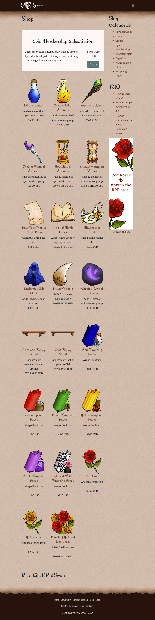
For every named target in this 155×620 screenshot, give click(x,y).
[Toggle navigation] (133, 5)
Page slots (121, 58)
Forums (76, 600)
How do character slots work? (124, 120)
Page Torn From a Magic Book (34, 229)
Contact (89, 606)
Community (66, 600)
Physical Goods (124, 31)
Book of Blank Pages (63, 229)
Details (93, 64)
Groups (119, 40)
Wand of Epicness (92, 105)
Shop (98, 600)
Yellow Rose (34, 537)
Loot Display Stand (63, 351)
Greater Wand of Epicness (34, 168)
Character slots (124, 53)
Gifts (118, 67)
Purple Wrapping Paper (33, 478)
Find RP (84, 600)
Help (92, 600)
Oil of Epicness (34, 105)
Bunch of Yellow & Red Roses (63, 539)
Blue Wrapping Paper (92, 351)
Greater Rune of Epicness (92, 290)
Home (56, 600)
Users (119, 36)
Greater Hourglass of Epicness (92, 168)
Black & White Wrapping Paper (63, 478)
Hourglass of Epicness (63, 168)
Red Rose (92, 476)
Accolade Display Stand (33, 351)
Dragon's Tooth (63, 288)
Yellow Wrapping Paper (92, 417)
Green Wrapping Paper (63, 417)
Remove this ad (121, 231)
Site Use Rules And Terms (72, 606)
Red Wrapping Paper (33, 417)
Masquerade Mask (92, 229)
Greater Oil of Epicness (63, 107)
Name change (123, 62)
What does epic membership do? (124, 107)
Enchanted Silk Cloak (34, 290)
